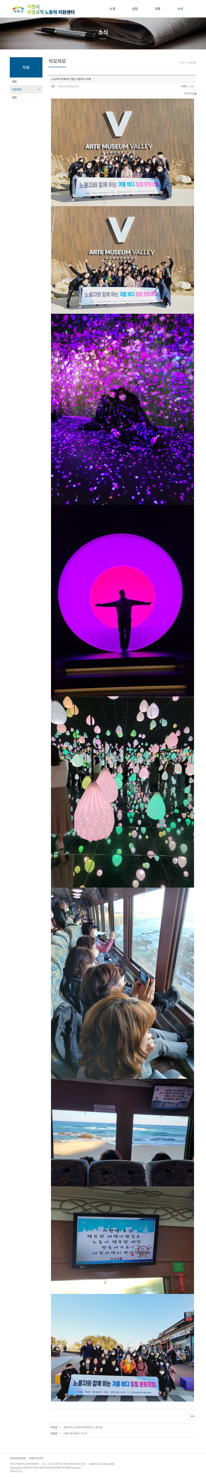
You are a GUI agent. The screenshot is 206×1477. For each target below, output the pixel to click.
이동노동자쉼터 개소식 (75, 1433)
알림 (14, 81)
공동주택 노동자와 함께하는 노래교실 (83, 1427)
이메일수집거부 (36, 1458)
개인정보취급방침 (18, 1458)
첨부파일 (190, 93)
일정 (14, 97)
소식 (180, 8)
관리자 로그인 (16, 1471)
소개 (112, 8)
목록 (192, 1416)
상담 (135, 8)
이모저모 (16, 89)
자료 (157, 8)
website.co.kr (101, 1467)
